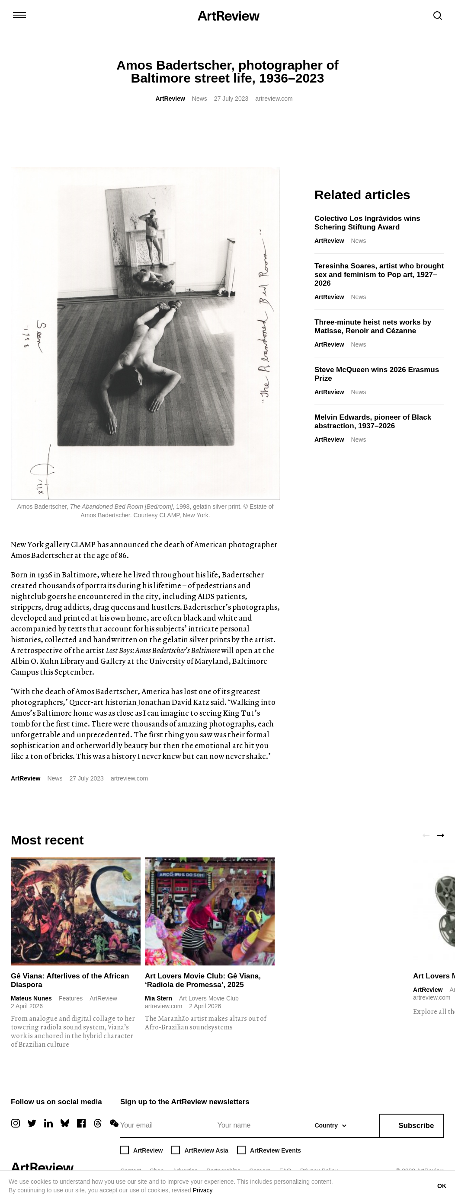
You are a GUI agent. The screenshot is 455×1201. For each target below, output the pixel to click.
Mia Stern (158, 998)
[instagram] (15, 1123)
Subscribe (416, 1125)
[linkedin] (48, 1123)
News (199, 98)
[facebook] (81, 1123)
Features (71, 998)
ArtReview (170, 98)
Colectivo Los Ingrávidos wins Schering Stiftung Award (367, 222)
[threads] (98, 1123)
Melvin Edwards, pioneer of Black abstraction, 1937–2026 (372, 421)
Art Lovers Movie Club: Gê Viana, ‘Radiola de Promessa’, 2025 (203, 980)
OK (441, 1185)
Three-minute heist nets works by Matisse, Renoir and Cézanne (372, 326)
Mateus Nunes (31, 998)
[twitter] (32, 1123)
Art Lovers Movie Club (209, 998)
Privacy (202, 1190)
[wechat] (114, 1123)
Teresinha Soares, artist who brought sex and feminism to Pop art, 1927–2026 (379, 274)
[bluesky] (65, 1123)
